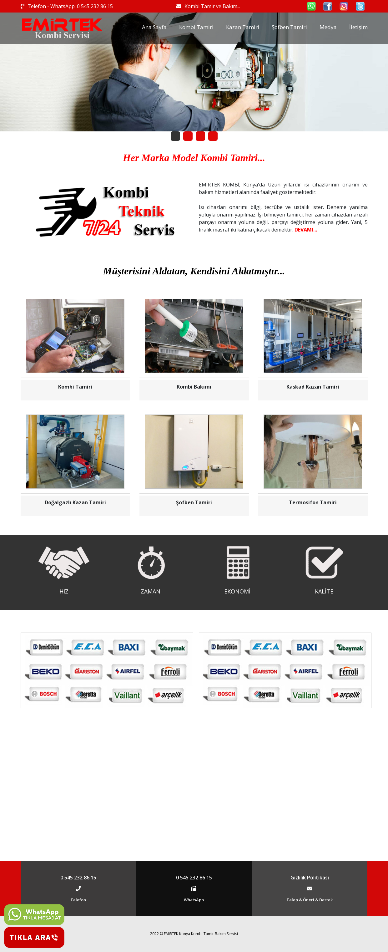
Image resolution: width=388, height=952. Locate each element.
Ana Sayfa (154, 27)
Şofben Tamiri (289, 27)
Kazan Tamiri (242, 27)
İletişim (358, 27)
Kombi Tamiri (196, 27)
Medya (328, 27)
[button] (175, 136)
